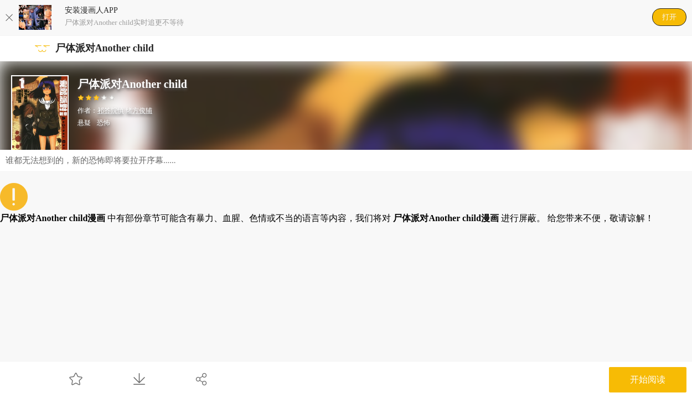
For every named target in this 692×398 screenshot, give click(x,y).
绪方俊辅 (139, 110)
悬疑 (84, 123)
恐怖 (103, 123)
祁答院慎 (110, 110)
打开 (669, 17)
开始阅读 (647, 379)
